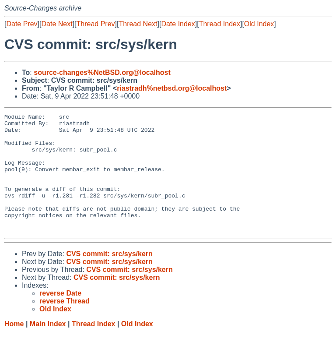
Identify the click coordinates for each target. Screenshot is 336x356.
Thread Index (219, 24)
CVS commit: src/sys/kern (109, 277)
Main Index (48, 347)
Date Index (178, 24)
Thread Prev (96, 24)
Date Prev (21, 24)
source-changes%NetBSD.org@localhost (102, 72)
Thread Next (138, 24)
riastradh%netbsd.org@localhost (172, 88)
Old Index (259, 24)
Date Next (56, 24)
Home (14, 347)
